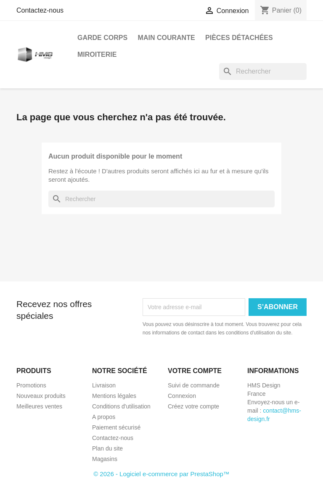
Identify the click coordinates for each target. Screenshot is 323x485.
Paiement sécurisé (116, 427)
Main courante (166, 37)
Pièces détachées (239, 37)
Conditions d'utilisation (121, 406)
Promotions (31, 385)
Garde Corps (102, 37)
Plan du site (107, 448)
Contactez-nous (40, 10)
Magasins (104, 459)
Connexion (182, 395)
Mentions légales (114, 395)
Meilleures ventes (39, 406)
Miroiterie (96, 54)
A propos (103, 416)
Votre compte (195, 370)
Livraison (104, 385)
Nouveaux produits (41, 395)
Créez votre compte (193, 406)
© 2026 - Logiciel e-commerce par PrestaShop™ (161, 473)
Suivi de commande (194, 385)
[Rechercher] (263, 71)
